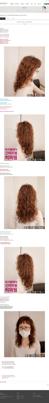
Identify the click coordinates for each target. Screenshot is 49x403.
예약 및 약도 (18, 396)
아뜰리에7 (18, 395)
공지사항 (13, 18)
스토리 (3, 18)
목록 (47, 384)
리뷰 (7, 18)
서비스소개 (18, 397)
